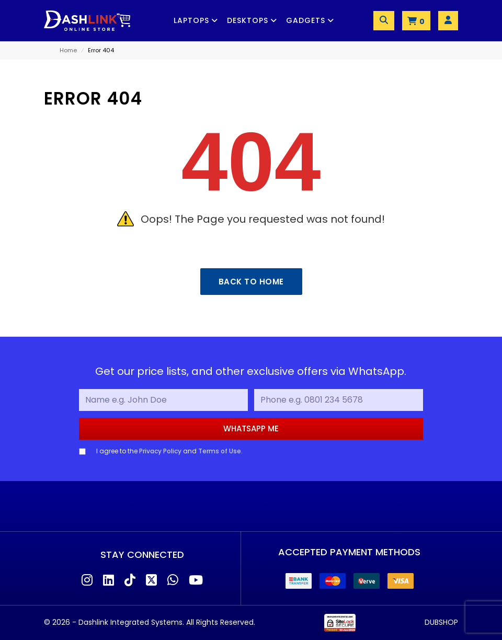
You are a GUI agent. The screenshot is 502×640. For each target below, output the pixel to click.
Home (68, 50)
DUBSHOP (441, 622)
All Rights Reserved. (220, 622)
